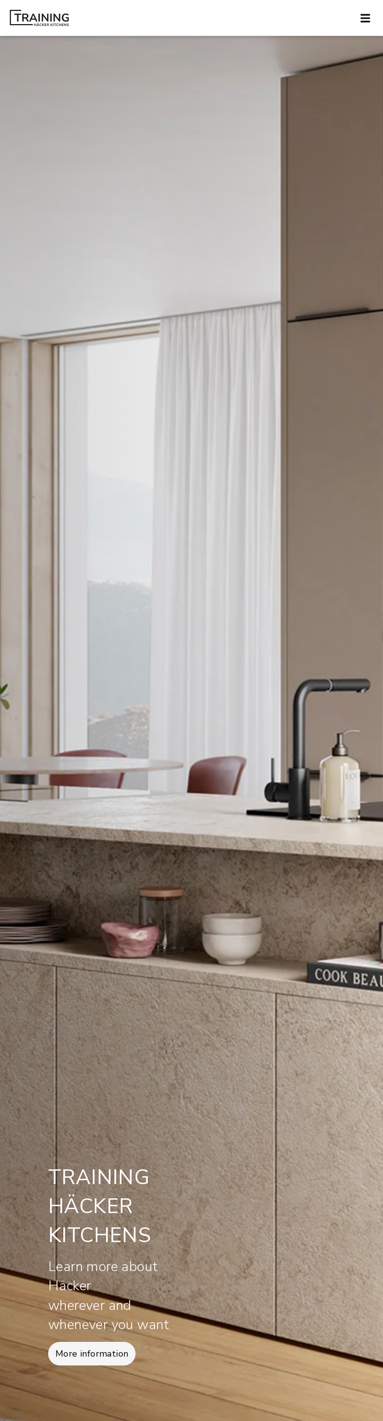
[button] (365, 18)
